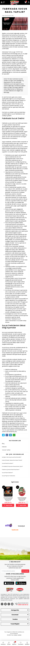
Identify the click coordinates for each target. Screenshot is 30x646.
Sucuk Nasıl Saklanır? (7, 472)
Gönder (25, 571)
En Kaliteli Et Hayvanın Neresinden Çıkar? (12, 466)
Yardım (15, 619)
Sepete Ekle (8, 505)
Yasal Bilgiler (15, 624)
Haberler (4, 447)
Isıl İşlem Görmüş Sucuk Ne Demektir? (11, 457)
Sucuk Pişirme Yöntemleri (8, 476)
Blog (3, 443)
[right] (27, 502)
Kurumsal (15, 615)
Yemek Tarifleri (6, 450)
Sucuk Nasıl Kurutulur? (7, 463)
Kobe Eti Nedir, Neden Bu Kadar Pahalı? (12, 460)
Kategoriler (15, 610)
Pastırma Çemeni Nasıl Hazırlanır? (11, 469)
